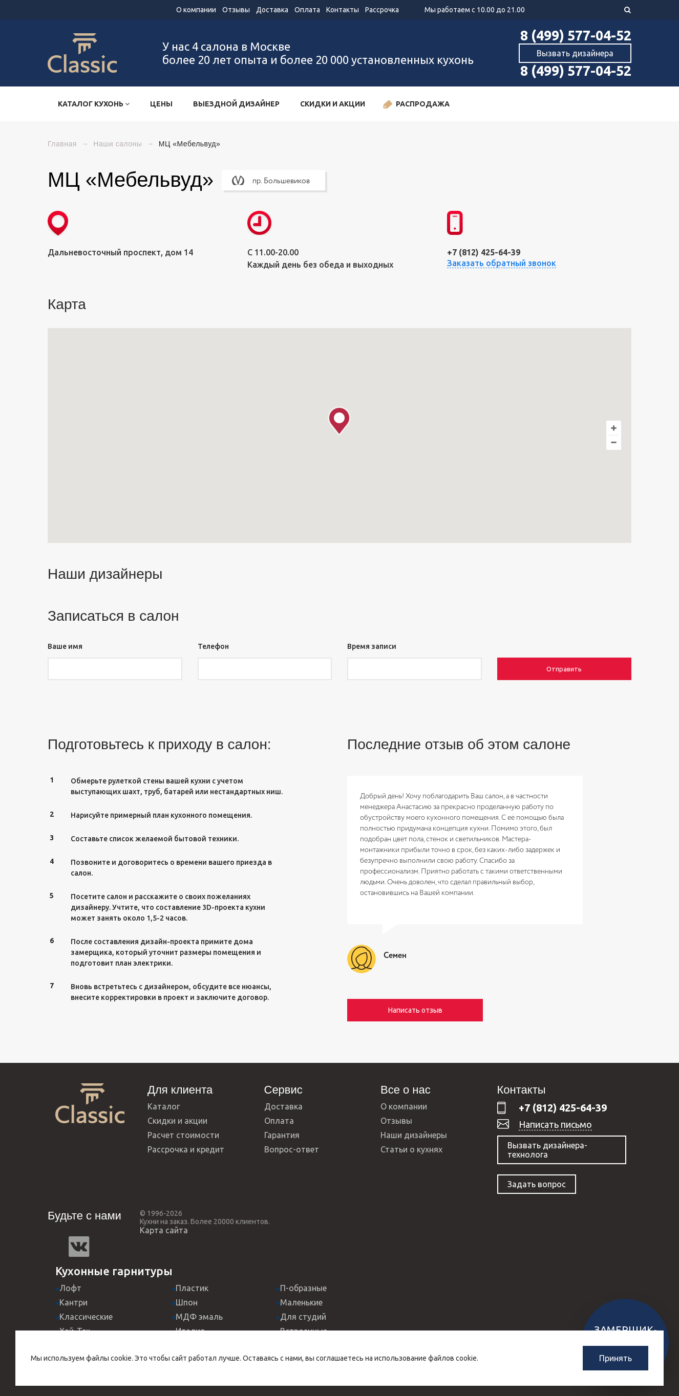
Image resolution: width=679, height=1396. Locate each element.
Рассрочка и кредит (185, 1149)
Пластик (192, 1288)
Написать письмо (555, 1124)
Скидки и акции (332, 104)
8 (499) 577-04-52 (575, 35)
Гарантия (282, 1135)
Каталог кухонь (94, 104)
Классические (86, 1316)
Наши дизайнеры (413, 1135)
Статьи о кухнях (411, 1149)
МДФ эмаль (199, 1316)
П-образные (303, 1288)
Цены (161, 104)
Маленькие (301, 1302)
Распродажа (416, 105)
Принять (615, 1358)
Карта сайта (164, 1230)
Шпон (187, 1302)
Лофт (70, 1288)
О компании (196, 10)
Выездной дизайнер (236, 104)
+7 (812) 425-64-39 (563, 1108)
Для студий (303, 1316)
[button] (339, 420)
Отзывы (236, 10)
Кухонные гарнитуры (114, 1270)
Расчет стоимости (183, 1135)
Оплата (307, 10)
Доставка (272, 10)
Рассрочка (382, 10)
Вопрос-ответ (291, 1149)
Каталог (163, 1106)
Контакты (342, 10)
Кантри (73, 1302)
